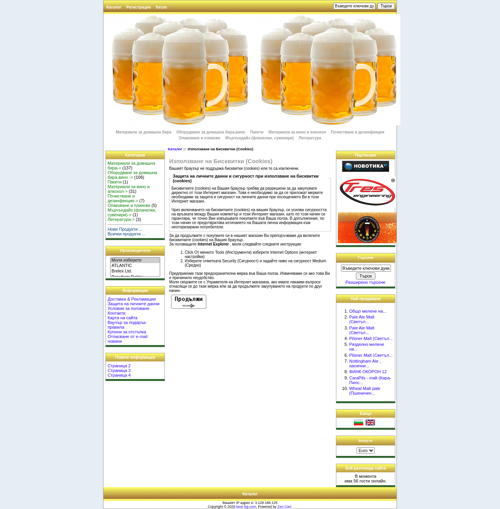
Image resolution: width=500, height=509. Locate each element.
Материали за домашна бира (143, 132)
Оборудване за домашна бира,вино (211, 132)
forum (161, 7)
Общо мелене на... (367, 311)
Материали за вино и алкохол (297, 132)
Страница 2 (118, 365)
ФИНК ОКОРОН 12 (368, 371)
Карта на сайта (122, 317)
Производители (135, 250)
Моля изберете (135, 260)
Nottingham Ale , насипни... (365, 363)
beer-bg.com (246, 507)
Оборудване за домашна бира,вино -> (132, 175)
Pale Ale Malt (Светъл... (361, 319)
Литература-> (120, 219)
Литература (310, 138)
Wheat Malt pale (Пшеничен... (364, 390)
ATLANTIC (135, 266)
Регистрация (139, 7)
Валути (365, 440)
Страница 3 (118, 370)
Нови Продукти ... (124, 229)
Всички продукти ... (126, 233)
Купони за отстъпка (126, 331)
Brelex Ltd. (135, 271)
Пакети (256, 132)
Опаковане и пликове (199, 138)
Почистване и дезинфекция (357, 132)
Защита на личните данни (133, 303)
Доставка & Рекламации (131, 299)
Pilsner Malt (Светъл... (371, 338)
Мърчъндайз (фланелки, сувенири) (259, 138)
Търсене (365, 257)
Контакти (116, 313)
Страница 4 (118, 375)
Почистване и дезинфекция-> (122, 198)
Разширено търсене (365, 282)
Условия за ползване (128, 308)
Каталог (113, 7)
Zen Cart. (284, 507)
